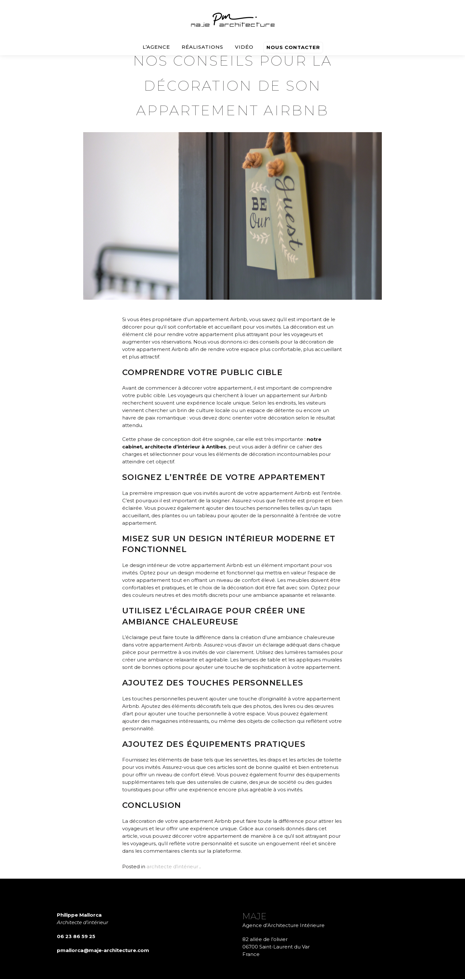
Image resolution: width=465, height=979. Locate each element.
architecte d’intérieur (172, 866)
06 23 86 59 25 (76, 936)
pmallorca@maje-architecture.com (103, 950)
